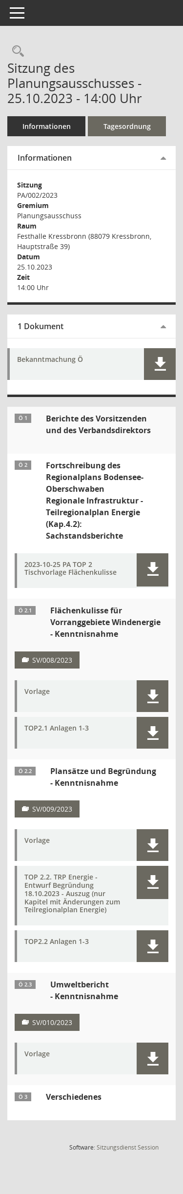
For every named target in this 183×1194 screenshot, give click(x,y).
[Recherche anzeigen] (15, 51)
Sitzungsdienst (128, 1147)
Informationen (46, 126)
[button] (160, 364)
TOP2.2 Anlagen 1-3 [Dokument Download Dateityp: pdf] (56, 942)
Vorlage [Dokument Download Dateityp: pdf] (37, 692)
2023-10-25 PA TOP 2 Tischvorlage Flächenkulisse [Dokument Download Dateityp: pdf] (70, 569)
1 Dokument (40, 326)
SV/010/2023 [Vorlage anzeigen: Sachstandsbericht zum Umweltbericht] (52, 1022)
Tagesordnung (127, 126)
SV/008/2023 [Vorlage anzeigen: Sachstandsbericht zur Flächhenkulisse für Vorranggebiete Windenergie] (52, 660)
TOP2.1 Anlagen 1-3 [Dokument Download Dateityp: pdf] (56, 728)
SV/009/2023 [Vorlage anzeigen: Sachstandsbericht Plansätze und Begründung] (52, 809)
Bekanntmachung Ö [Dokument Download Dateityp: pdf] (50, 360)
